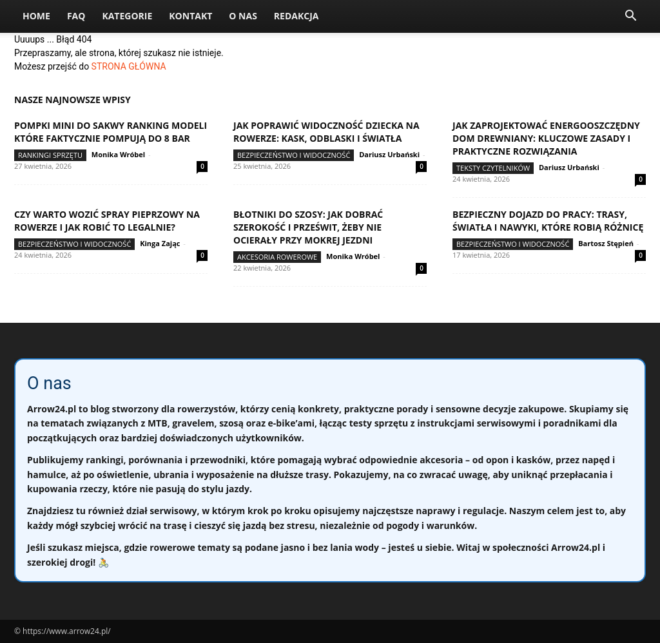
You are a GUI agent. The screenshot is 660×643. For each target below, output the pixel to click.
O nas (243, 16)
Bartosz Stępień (606, 243)
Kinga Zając (160, 243)
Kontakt (190, 16)
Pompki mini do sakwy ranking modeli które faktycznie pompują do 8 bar (110, 131)
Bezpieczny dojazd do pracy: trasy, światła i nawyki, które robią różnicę (547, 220)
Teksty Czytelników (493, 168)
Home (36, 16)
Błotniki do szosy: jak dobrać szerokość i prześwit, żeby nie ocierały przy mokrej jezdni (308, 227)
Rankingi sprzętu (50, 155)
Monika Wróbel (118, 154)
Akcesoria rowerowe (277, 257)
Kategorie (127, 16)
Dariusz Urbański (389, 154)
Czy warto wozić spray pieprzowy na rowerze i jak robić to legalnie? (107, 220)
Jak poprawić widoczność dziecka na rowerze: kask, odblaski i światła (326, 131)
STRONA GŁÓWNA (129, 66)
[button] (630, 17)
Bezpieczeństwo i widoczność (293, 155)
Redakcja (296, 16)
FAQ (76, 16)
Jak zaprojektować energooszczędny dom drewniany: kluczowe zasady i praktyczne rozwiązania (546, 138)
